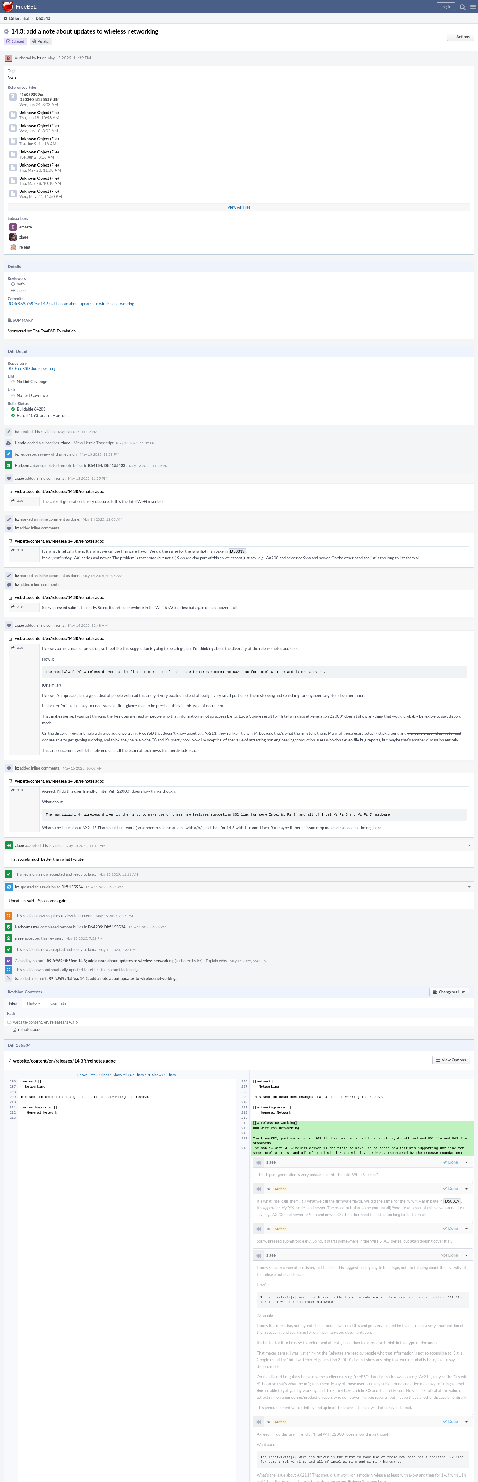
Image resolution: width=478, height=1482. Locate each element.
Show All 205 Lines (128, 1074)
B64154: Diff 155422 (107, 465)
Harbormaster (27, 465)
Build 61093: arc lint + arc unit (43, 415)
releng (24, 247)
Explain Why (216, 960)
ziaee (23, 237)
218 (17, 500)
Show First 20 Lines (93, 1074)
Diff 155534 (72, 887)
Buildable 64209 (31, 409)
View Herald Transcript (94, 443)
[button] (473, 6)
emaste (25, 226)
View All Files (239, 207)
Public (43, 41)
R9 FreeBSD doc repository (32, 368)
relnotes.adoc (29, 1029)
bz (39, 58)
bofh (21, 284)
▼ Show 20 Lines (162, 1074)
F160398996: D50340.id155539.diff (39, 97)
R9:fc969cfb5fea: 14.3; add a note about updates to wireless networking (71, 304)
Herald (21, 442)
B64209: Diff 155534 (107, 926)
